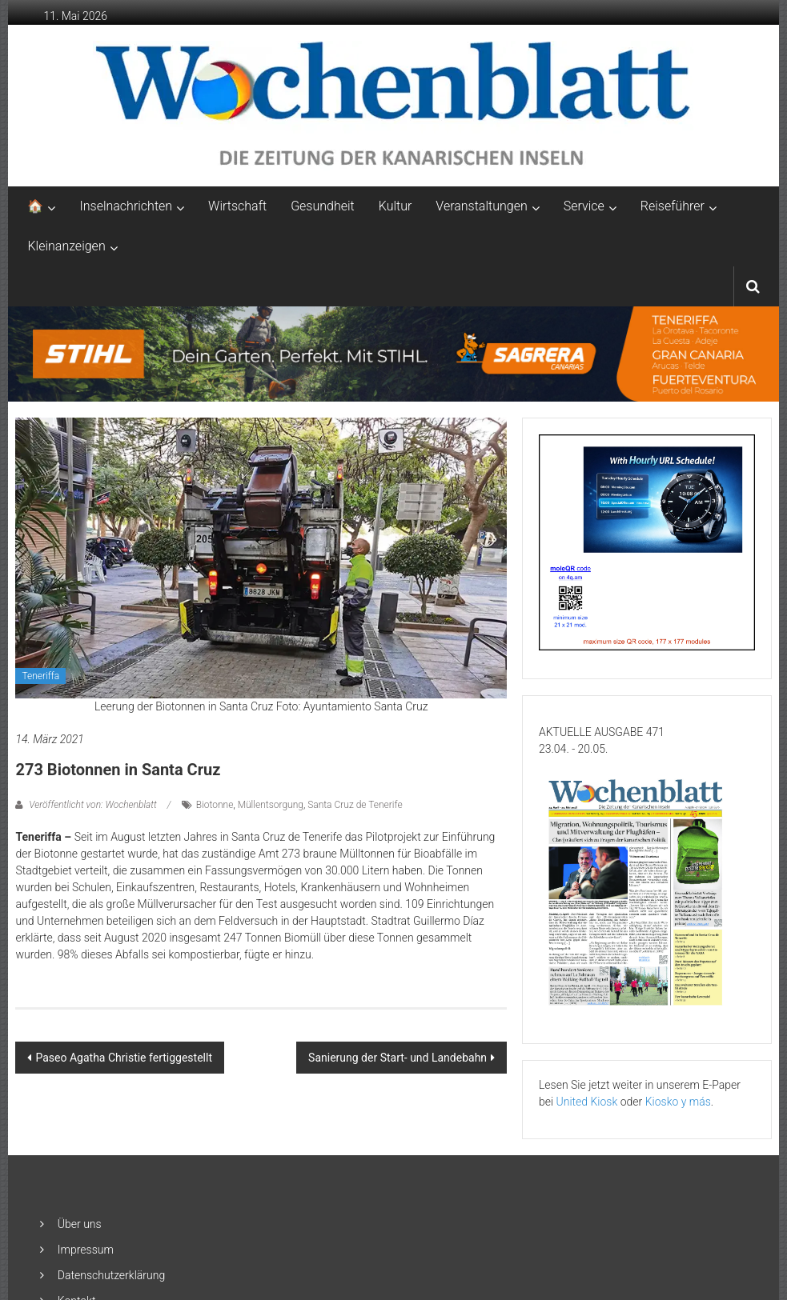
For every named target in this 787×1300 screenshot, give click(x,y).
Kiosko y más (678, 1101)
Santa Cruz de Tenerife (354, 804)
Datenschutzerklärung (111, 1275)
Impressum (86, 1249)
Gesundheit (323, 206)
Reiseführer (672, 206)
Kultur (395, 206)
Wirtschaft (237, 206)
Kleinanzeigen (66, 246)
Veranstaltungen (481, 206)
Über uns (80, 1224)
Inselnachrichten (125, 206)
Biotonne (215, 804)
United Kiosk (587, 1101)
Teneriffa (40, 676)
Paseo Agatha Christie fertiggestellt (123, 1057)
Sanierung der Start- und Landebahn (397, 1057)
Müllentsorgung (270, 804)
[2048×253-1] (393, 352)
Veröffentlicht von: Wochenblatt (92, 804)
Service (584, 206)
